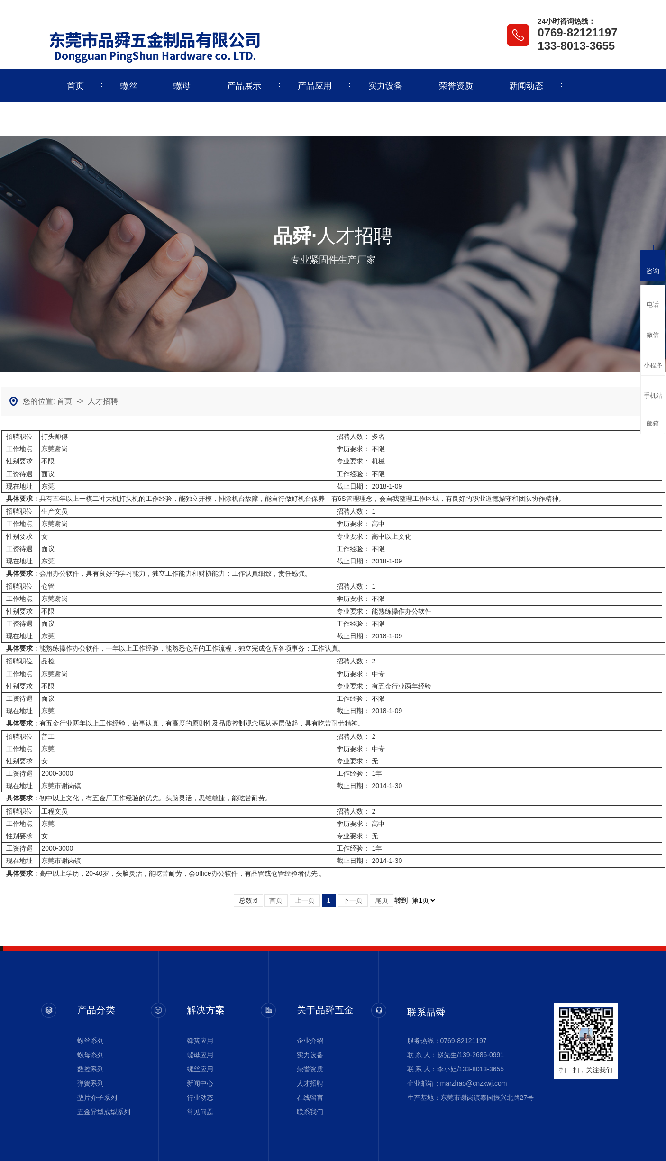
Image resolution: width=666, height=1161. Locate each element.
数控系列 (90, 1069)
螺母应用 (200, 1055)
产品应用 (315, 86)
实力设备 (385, 86)
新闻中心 (200, 1083)
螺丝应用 (200, 1069)
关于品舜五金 (325, 1010)
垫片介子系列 (97, 1097)
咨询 (652, 264)
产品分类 (96, 1010)
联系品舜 (154, 119)
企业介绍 (310, 1040)
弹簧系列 (90, 1083)
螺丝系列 (90, 1040)
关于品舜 (84, 119)
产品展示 (244, 86)
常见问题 (200, 1112)
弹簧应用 (200, 1040)
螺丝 (128, 86)
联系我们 (310, 1112)
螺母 (182, 86)
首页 (75, 86)
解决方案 (206, 1010)
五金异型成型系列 (103, 1112)
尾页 (381, 900)
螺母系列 (90, 1055)
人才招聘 (103, 401)
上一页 (305, 900)
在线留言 (310, 1097)
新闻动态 (526, 86)
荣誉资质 (456, 86)
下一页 (353, 900)
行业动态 (200, 1097)
